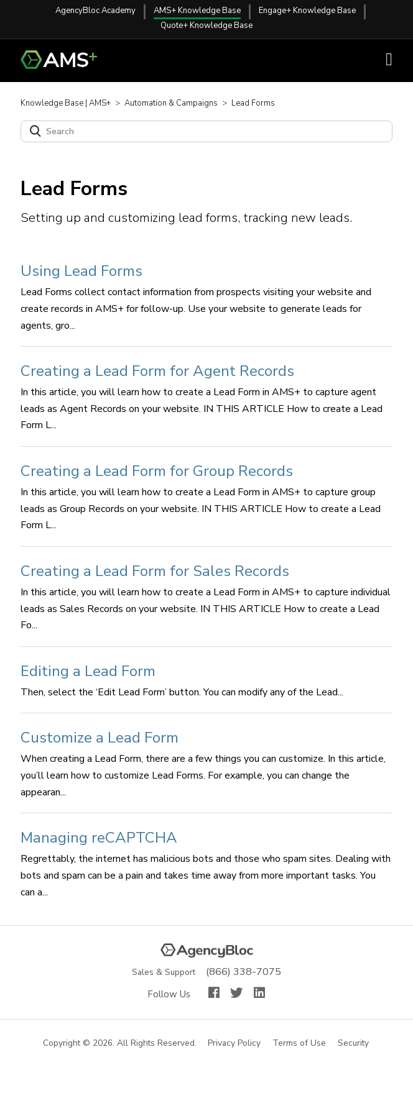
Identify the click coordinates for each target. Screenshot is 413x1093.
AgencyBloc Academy (95, 10)
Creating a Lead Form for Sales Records (155, 571)
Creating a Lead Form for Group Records (157, 471)
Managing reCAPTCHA (99, 838)
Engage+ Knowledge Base (307, 10)
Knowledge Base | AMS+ (66, 103)
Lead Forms (253, 103)
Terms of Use (299, 1043)
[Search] (206, 131)
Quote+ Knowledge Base (206, 25)
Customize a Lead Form (100, 738)
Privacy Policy (235, 1043)
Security (354, 1043)
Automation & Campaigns (171, 103)
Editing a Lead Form (88, 671)
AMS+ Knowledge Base (197, 10)
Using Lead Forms (81, 271)
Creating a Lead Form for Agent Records (157, 371)
